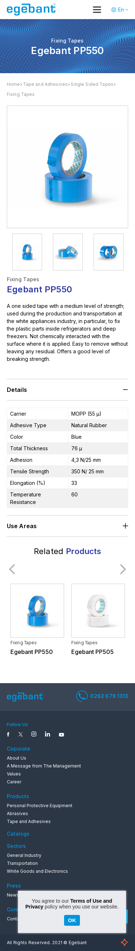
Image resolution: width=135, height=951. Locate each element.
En (121, 9)
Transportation (22, 863)
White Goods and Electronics (37, 871)
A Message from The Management (44, 766)
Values (14, 774)
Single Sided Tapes (92, 84)
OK (72, 920)
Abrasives (17, 813)
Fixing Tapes (21, 94)
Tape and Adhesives (45, 84)
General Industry (24, 855)
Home (13, 84)
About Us (16, 758)
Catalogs (18, 834)
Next (122, 569)
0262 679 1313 (102, 696)
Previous (12, 569)
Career (14, 781)
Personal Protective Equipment (39, 805)
